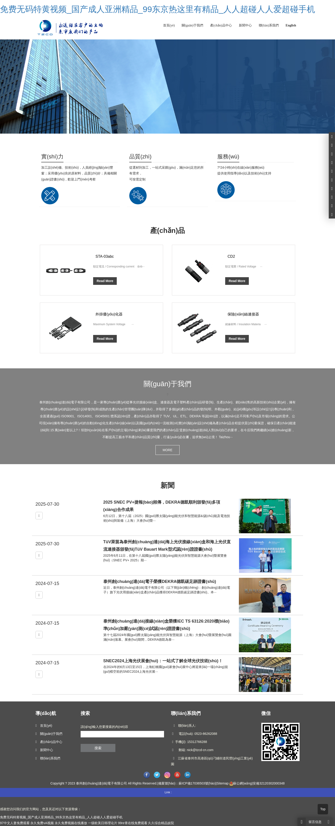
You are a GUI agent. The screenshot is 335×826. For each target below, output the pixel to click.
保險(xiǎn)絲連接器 (243, 314)
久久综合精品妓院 (161, 823)
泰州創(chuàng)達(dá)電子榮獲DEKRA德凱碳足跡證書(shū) (159, 581)
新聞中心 (245, 25)
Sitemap (222, 783)
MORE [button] (167, 450)
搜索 (98, 748)
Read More (105, 281)
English (291, 25)
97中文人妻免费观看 (15, 823)
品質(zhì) (140, 156)
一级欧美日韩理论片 (102, 823)
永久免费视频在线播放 (71, 823)
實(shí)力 (52, 156)
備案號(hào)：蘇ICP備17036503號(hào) (187, 783)
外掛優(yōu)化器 (108, 314)
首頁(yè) (169, 25)
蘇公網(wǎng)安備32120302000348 (258, 783)
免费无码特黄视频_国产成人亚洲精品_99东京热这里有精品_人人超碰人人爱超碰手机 (157, 9)
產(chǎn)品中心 (221, 25)
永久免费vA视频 (42, 823)
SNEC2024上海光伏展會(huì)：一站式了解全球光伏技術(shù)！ (163, 661)
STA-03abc (104, 256)
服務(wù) (228, 156)
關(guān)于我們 (192, 25)
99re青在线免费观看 (132, 823)
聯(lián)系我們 (269, 25)
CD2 (231, 256)
